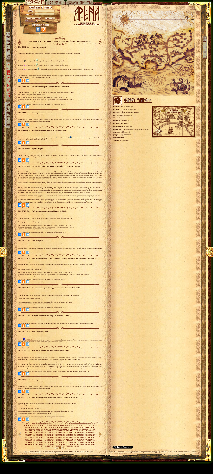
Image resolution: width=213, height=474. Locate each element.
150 (64, 431)
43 (29, 425)
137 (28, 431)
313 (83, 441)
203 (67, 434)
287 (83, 439)
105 (83, 427)
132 (85, 429)
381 (72, 446)
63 (68, 425)
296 (37, 441)
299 (45, 441)
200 (58, 434)
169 (45, 432)
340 (86, 442)
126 (69, 429)
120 (52, 429)
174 (58, 432)
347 (34, 444)
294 (31, 441)
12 (40, 424)
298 (42, 441)
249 (50, 437)
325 (45, 442)
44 (31, 425)
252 (58, 437)
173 (56, 432)
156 (80, 431)
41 (25, 425)
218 (37, 436)
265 (94, 437)
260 (80, 437)
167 (39, 432)
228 (64, 436)
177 (67, 432)
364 (80, 444)
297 (39, 441)
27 (69, 424)
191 (34, 434)
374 (53, 446)
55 (52, 425)
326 (47, 442)
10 (36, 424)
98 (65, 427)
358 (64, 444)
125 (66, 429)
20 (56, 424)
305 (61, 441)
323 (39, 442)
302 (53, 441)
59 (60, 425)
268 (31, 439)
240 (26, 437)
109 (94, 427)
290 (91, 439)
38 (91, 424)
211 (88, 434)
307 (67, 441)
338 (80, 442)
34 (83, 424)
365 (83, 444)
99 (67, 427)
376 (58, 446)
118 (47, 429)
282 (69, 439)
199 (56, 434)
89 (47, 427)
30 (75, 424)
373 (50, 446)
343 (94, 442)
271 (39, 439)
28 (71, 424)
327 (50, 442)
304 (58, 441)
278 (58, 439)
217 (34, 436)
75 (91, 425)
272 (42, 439)
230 (69, 436)
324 (42, 442)
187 (94, 432)
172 (53, 432)
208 (80, 434)
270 (37, 439)
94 (57, 427)
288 (86, 439)
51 (45, 425)
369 (94, 444)
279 (61, 439)
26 (67, 424)
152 (69, 431)
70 (82, 425)
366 (86, 444)
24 (64, 424)
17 (50, 424)
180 (75, 432)
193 (39, 434)
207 (78, 434)
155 (78, 431)
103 (77, 427)
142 (42, 431)
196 (47, 434)
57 (56, 425)
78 (26, 427)
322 (37, 442)
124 (63, 429)
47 (37, 425)
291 (94, 439)
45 (33, 425)
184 (86, 432)
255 (67, 437)
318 (26, 442)
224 (53, 436)
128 (74, 429)
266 (26, 439)
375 (56, 446)
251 (56, 437)
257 (72, 437)
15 (46, 424)
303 (56, 441)
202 (64, 434)
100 (69, 427)
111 (29, 429)
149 (61, 431)
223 (50, 436)
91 (51, 427)
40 (94, 424)
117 (44, 429)
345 (28, 444)
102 (74, 427)
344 (26, 444)
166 (37, 432)
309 (72, 441)
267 (28, 439)
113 (34, 429)
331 (61, 442)
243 (34, 437)
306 (64, 441)
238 (91, 436)
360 (69, 444)
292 (26, 441)
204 (69, 434)
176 (64, 432)
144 (47, 431)
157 (83, 431)
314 (86, 441)
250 (53, 437)
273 (45, 439)
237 (88, 436)
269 (34, 439)
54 (50, 425)
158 (86, 431)
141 (39, 431)
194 (42, 434)
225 (56, 436)
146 (53, 431)
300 (47, 441)
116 (42, 429)
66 (74, 425)
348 (37, 444)
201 (61, 434)
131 (83, 429)
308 (69, 441)
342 (91, 442)
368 (91, 444)
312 (80, 441)
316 (91, 441)
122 (58, 429)
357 (61, 444)
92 (53, 427)
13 (42, 424)
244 (37, 437)
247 (45, 437)
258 (75, 437)
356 (58, 444)
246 (42, 437)
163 (28, 432)
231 (72, 436)
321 (34, 442)
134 (91, 429)
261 (83, 437)
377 (61, 446)
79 (28, 427)
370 (42, 446)
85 (40, 427)
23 (62, 424)
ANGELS (28, 340)
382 (75, 446)
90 (49, 427)
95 (59, 427)
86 (42, 427)
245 (39, 437)
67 (76, 425)
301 (50, 441)
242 (31, 437)
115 (39, 429)
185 (88, 432)
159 (88, 431)
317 (94, 441)
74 (89, 425)
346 (31, 444)
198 (53, 434)
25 (66, 424)
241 (28, 437)
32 (79, 424)
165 (34, 432)
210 (86, 434)
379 (67, 446)
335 (72, 442)
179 (72, 432)
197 (50, 434)
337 (78, 442)
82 (34, 427)
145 (50, 431)
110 (26, 429)
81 (32, 427)
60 (62, 425)
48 (39, 425)
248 (47, 437)
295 (34, 441)
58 (58, 425)
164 (31, 432)
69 (80, 425)
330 (58, 442)
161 (94, 431)
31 (77, 424)
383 (78, 446)
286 (80, 439)
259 (78, 437)
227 (61, 436)
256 (69, 437)
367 (88, 444)
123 (61, 429)
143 (45, 431)
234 (80, 436)
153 (72, 431)
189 (28, 434)
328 (53, 442)
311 (78, 441)
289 (88, 439)
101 (72, 427)
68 (78, 425)
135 (93, 429)
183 (83, 432)
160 (91, 431)
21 (58, 424)
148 (58, 431)
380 (69, 446)
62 (66, 425)
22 (60, 424)
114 (37, 429)
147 (56, 431)
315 (88, 441)
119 (50, 429)
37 (89, 424)
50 (43, 425)
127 (72, 429)
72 (85, 425)
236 (86, 436)
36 (87, 424)
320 (31, 442)
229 (67, 436)
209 (83, 434)
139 (34, 431)
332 (64, 442)
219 (39, 436)
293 (28, 441)
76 (93, 425)
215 (28, 436)
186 (91, 432)
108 (91, 427)
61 (64, 425)
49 (41, 425)
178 (69, 432)
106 (85, 427)
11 (38, 424)
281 (67, 439)
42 (27, 425)
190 (31, 434)
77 (95, 425)
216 (31, 436)
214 (26, 436)
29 (73, 424)
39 (93, 424)
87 (44, 427)
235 (83, 436)
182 (80, 432)
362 (75, 444)
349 (39, 444)
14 (44, 424)
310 (75, 441)
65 (72, 425)
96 (61, 427)
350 (42, 444)
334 (69, 442)
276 (53, 439)
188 (26, 434)
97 (63, 427)
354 (53, 444)
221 (45, 436)
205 (72, 434)
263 (88, 437)
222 (47, 436)
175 (61, 432)
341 (88, 442)
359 (67, 444)
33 (81, 424)
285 (78, 439)
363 (78, 444)
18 (52, 424)
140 (37, 431)
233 (78, 436)
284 (75, 439)
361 (72, 444)
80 (30, 427)
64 (70, 425)
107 (88, 427)
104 (80, 427)
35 (85, 424)
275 (50, 439)
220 (42, 436)
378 (64, 446)
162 (26, 432)
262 (86, 437)
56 (54, 425)
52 (46, 425)
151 (67, 431)
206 (75, 434)
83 (36, 427)
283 (72, 439)
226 (58, 436)
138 (31, 431)
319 (28, 442)
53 (48, 425)
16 (48, 424)
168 (42, 432)
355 (56, 444)
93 (55, 427)
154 (75, 431)
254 (64, 437)
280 (64, 439)
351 (45, 444)
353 (50, 444)
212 (91, 434)
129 (77, 429)
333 (67, 442)
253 (61, 437)
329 (56, 442)
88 (45, 427)
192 (37, 434)
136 (26, 431)
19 (54, 424)
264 (91, 437)
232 (75, 436)
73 (87, 425)
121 (55, 429)
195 (45, 434)
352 (47, 444)
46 (35, 425)
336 (75, 442)
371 (45, 446)
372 (47, 446)
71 (84, 425)
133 (88, 429)
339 (83, 442)
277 (56, 439)
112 (31, 429)
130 (80, 429)
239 (94, 436)
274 (47, 439)
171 (50, 432)
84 (38, 427)
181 (78, 432)
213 (94, 434)
